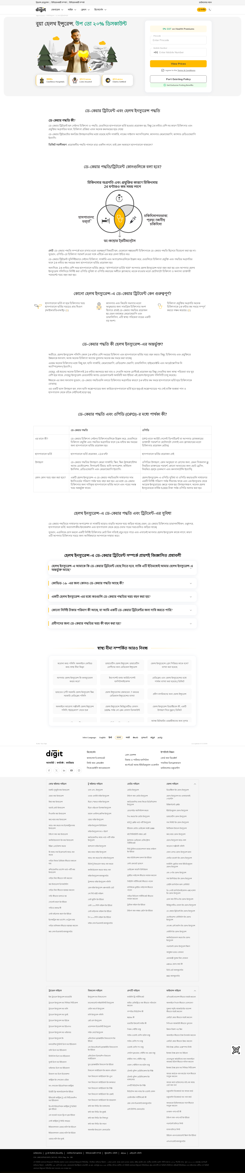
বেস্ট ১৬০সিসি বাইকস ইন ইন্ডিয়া (100, 905)
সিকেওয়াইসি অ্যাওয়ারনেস (98, 768)
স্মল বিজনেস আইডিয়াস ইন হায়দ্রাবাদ (102, 1100)
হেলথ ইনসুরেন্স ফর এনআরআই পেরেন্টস (178, 797)
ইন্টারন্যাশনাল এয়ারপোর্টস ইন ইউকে (62, 1133)
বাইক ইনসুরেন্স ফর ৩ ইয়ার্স (98, 831)
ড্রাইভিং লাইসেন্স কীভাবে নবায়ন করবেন (141, 875)
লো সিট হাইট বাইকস (95, 893)
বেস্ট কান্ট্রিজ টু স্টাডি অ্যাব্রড (59, 1121)
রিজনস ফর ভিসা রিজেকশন (59, 1074)
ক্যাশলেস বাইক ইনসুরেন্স (97, 846)
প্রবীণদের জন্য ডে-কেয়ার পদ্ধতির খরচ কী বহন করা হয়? (121, 623)
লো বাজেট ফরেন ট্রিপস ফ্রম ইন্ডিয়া (62, 1115)
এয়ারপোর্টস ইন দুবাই (56, 1139)
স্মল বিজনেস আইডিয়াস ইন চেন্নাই (100, 1094)
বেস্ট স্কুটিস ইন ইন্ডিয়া (96, 899)
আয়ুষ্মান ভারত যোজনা (175, 952)
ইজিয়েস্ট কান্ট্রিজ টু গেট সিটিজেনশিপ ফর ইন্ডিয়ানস (63, 1099)
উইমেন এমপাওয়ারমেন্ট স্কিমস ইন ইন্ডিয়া (181, 1135)
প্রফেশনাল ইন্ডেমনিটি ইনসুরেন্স (99, 1026)
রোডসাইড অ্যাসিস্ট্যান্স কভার (137, 810)
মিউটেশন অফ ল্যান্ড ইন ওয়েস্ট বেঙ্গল (141, 1091)
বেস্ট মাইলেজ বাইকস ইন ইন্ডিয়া (99, 911)
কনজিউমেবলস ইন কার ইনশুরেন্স (61, 840)
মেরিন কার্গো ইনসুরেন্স (96, 1008)
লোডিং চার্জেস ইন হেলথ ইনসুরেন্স (179, 858)
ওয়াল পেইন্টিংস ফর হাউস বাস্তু (138, 1065)
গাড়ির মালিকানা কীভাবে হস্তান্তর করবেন (63, 925)
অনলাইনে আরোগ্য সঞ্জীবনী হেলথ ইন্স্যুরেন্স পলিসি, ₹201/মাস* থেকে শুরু (75, 708)
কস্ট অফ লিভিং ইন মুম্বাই (97, 1112)
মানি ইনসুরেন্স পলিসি (95, 1014)
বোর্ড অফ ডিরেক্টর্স (169, 758)
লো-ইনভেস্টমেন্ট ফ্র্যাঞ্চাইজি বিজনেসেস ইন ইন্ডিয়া (103, 1048)
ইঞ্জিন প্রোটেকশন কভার (57, 846)
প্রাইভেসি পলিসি (136, 1153)
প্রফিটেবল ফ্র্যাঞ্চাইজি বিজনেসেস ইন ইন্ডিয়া (101, 1039)
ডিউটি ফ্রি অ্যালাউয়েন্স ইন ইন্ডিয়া (61, 1091)
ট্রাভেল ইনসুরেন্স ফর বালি (58, 1008)
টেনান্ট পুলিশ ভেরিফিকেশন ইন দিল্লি (140, 1071)
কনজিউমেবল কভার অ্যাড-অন (99, 870)
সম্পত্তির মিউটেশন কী (135, 1011)
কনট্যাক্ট (60, 763)
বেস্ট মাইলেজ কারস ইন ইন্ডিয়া (60, 914)
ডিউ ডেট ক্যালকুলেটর (174, 970)
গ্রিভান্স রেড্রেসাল (42, 2)
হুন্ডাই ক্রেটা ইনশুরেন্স (57, 807)
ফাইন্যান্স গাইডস (173, 990)
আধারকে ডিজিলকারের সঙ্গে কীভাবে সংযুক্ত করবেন (180, 1104)
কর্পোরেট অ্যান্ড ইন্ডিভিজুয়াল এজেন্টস (142, 764)
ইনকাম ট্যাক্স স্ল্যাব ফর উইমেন (177, 1053)
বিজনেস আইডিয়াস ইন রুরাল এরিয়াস (102, 1070)
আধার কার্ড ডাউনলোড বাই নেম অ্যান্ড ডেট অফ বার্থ (180, 1083)
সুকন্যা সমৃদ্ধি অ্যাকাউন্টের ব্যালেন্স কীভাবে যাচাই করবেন (178, 1010)
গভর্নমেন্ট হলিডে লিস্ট (174, 1123)
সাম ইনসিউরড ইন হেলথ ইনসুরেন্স (179, 878)
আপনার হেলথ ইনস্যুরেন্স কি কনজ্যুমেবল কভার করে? (75, 679)
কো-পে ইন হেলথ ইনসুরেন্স (176, 872)
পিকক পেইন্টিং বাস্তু (134, 1029)
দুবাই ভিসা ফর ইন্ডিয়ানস (57, 1062)
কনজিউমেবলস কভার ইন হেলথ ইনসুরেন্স (178, 938)
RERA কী (130, 1017)
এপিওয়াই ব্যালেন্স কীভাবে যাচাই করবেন (181, 997)
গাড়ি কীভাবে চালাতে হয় (58, 896)
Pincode (157, 36)
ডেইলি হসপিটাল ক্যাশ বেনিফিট (177, 884)
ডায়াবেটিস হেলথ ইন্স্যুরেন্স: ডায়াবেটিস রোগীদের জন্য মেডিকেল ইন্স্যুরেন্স (122, 665)
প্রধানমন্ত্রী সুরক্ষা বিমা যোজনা (177, 958)
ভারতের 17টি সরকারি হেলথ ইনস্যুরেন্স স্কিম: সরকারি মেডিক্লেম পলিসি (74, 694)
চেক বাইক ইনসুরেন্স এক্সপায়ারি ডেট (101, 887)
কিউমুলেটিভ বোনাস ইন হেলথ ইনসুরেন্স (181, 905)
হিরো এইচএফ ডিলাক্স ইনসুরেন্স (99, 807)
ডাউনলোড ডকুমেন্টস (170, 768)
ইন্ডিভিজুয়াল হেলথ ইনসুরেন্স (177, 810)
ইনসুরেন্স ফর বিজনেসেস (97, 997)
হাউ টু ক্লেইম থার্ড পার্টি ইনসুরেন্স (139, 822)
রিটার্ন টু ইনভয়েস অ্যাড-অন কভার (100, 864)
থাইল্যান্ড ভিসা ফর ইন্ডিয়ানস (59, 1068)
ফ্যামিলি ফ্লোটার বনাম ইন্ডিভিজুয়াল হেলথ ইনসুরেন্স (179, 865)
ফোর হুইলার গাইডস (57, 783)
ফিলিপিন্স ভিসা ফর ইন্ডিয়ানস (59, 1056)
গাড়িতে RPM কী (55, 908)
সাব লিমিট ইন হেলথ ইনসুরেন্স (177, 822)
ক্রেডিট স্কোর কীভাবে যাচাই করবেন (179, 1017)
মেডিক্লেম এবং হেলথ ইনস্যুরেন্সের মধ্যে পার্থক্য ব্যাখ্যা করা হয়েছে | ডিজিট (169, 679)
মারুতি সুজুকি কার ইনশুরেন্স (59, 790)
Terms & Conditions (186, 70)
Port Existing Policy (178, 79)
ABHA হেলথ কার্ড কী (174, 964)
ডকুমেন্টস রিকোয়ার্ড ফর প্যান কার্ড (178, 1097)
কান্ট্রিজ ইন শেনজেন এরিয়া (59, 1080)
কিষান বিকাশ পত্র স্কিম (174, 1029)
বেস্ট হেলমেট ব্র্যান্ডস (135, 863)
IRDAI (123, 1153)
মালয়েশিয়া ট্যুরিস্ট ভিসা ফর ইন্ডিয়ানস (62, 1044)
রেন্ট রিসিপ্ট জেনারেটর (136, 1109)
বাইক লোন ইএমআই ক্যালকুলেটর (100, 923)
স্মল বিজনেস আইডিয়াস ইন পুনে (100, 1076)
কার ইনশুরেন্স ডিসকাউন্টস (58, 884)
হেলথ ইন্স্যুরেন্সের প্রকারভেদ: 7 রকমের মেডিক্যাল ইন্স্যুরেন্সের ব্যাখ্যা (122, 694)
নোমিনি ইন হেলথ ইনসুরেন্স (176, 931)
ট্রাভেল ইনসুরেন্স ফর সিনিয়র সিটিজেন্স (63, 1003)
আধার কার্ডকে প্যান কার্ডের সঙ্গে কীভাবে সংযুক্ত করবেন (181, 1075)
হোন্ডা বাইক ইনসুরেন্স (95, 819)
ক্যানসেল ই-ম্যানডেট (96, 758)
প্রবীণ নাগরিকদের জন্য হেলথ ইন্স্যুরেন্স (169, 694)
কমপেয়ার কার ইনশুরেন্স (57, 819)
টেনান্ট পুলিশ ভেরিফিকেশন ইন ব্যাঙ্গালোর (138, 1078)
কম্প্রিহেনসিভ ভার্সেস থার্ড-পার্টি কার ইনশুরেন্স (62, 870)
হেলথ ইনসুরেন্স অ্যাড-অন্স (176, 840)
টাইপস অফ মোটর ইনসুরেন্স (137, 796)
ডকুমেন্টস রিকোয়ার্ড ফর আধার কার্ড (179, 1091)
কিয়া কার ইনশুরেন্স (56, 802)
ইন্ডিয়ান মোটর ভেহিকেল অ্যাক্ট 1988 (140, 828)
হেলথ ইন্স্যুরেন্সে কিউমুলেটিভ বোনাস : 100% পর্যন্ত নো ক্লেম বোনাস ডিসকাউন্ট (122, 708)
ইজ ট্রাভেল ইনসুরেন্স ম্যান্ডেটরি (60, 997)
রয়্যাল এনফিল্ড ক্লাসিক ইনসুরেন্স (99, 813)
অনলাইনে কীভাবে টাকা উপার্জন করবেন (181, 1035)
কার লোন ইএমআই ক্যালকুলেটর (60, 931)
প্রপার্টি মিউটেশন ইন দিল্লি (136, 1085)
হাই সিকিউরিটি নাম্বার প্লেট (136, 834)
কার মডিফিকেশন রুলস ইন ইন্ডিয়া (139, 857)
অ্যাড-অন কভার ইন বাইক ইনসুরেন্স (101, 858)
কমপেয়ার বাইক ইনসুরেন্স (97, 852)
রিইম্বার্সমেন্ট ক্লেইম (173, 804)
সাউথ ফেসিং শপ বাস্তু (135, 1041)
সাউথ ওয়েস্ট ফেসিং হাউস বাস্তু (138, 1035)
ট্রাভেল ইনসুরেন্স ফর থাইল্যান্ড (60, 1032)
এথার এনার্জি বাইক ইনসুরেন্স (98, 796)
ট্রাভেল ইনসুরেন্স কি (56, 1038)
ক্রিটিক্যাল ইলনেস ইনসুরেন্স (176, 828)
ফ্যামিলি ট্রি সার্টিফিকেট (135, 997)
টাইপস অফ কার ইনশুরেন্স (58, 834)
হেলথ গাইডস (172, 783)
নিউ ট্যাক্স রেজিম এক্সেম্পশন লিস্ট (178, 1047)
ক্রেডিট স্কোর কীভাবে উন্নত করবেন (179, 1041)
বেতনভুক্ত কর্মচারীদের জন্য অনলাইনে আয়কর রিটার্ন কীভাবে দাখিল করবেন (180, 1060)
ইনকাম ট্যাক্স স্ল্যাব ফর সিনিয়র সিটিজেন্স (181, 1067)
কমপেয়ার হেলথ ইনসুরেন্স (175, 834)
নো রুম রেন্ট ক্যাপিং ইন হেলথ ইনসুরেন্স (180, 925)
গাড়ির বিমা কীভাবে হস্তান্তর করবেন (61, 890)
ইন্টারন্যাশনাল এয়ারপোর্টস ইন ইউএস (62, 1127)
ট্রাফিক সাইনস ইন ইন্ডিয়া (136, 905)
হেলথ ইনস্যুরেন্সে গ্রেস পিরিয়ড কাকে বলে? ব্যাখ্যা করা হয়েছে (169, 665)
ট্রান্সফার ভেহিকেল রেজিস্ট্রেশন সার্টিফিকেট (138, 841)
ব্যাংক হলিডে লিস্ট (173, 1129)
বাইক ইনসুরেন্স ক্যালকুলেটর (98, 876)
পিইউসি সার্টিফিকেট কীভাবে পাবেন (140, 881)
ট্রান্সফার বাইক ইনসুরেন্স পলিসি (99, 881)
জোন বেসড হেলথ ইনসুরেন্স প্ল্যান (178, 852)
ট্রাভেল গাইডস (55, 990)
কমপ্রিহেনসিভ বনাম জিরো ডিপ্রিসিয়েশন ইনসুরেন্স (142, 803)
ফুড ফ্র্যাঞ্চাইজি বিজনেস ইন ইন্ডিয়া (100, 1064)
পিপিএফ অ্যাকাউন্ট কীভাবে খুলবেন (179, 1023)
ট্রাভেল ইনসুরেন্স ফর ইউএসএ (60, 1026)
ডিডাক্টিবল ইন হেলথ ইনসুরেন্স (177, 790)
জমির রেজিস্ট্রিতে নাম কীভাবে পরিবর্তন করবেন (141, 1004)
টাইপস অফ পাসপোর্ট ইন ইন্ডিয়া (177, 1117)
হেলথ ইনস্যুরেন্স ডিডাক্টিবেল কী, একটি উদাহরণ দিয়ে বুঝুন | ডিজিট (169, 708)
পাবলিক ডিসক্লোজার (74, 1153)
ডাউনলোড (37, 1153)
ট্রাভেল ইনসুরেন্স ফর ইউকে (59, 1020)
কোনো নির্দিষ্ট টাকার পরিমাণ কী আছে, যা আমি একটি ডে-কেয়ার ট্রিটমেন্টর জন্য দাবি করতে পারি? (121, 610)
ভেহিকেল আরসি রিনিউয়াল (137, 869)
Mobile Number (160, 48)
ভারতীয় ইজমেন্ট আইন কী (136, 1023)
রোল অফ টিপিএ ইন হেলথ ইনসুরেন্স (179, 899)
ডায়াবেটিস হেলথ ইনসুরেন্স (176, 816)
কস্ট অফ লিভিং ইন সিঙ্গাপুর (98, 1118)
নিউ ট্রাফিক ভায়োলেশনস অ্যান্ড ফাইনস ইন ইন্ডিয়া (141, 850)
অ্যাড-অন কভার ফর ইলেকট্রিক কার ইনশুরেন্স (62, 826)
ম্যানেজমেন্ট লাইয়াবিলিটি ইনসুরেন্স (101, 1003)
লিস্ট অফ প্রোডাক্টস (95, 763)
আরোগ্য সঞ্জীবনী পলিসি (175, 846)
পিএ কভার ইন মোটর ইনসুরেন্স (138, 816)
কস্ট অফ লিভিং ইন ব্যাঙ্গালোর (99, 1106)
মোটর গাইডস (133, 783)
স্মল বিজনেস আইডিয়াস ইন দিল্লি (100, 1088)
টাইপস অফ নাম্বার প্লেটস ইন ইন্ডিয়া (140, 910)
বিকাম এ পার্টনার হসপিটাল (137, 759)
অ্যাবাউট (50, 763)
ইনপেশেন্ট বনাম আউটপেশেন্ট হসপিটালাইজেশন (122, 679)
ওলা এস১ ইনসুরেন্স (95, 790)
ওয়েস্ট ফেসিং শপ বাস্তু (135, 1047)
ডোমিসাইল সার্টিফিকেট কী (136, 1097)
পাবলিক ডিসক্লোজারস (171, 763)
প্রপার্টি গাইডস (133, 990)
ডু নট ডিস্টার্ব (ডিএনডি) (54, 1153)
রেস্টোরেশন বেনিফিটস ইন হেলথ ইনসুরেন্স (178, 918)
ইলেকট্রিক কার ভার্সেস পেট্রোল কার (62, 920)
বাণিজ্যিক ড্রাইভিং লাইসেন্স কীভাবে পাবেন (140, 888)
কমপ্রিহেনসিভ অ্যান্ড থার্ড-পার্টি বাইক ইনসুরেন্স (101, 838)
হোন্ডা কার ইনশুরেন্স (56, 796)
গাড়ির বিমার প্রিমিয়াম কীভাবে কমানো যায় (62, 862)
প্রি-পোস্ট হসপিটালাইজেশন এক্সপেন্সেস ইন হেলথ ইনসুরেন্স (181, 891)
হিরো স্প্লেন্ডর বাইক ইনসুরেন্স (98, 802)
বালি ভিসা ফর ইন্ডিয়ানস (57, 1050)
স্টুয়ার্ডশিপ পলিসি (111, 1153)
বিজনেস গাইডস (95, 990)
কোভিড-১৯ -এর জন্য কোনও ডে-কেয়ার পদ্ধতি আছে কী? (121, 583)
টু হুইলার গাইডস (95, 783)
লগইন (203, 9)
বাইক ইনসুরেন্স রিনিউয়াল (97, 825)
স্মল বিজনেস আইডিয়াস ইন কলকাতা (101, 1082)
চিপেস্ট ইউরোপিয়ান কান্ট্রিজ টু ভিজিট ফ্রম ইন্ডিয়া (63, 1107)
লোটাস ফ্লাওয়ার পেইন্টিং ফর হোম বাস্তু (141, 1053)
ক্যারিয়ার (70, 763)
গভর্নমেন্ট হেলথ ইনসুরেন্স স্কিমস (178, 946)
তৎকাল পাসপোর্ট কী (173, 1111)
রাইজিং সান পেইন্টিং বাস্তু (136, 1059)
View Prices (178, 63)
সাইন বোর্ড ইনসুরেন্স (95, 1032)
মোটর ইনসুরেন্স (133, 790)
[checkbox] (162, 70)
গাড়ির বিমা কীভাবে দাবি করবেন (60, 878)
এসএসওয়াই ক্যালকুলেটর (175, 1141)
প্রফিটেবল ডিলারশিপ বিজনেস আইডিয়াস (99, 1057)
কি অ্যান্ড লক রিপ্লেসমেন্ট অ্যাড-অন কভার (61, 853)
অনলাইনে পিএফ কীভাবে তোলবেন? (179, 1003)
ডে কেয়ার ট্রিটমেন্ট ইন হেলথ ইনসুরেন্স (180, 911)
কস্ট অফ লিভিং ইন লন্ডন (97, 1124)
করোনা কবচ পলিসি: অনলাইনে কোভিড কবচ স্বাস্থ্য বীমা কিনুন (75, 665)
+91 (155, 52)
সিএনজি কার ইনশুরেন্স (57, 813)
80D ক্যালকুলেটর (173, 976)
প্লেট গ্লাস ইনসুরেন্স (95, 1020)
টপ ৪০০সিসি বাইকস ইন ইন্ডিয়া (99, 917)
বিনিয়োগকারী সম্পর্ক (58, 2)
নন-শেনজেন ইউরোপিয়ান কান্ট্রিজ (61, 1086)
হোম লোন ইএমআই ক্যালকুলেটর (139, 1103)
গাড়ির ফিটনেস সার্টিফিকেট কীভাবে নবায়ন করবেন (140, 897)
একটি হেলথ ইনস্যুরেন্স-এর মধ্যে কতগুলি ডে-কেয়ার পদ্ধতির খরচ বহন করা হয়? (121, 597)
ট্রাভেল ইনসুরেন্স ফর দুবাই (58, 1014)
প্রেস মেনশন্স (130, 754)
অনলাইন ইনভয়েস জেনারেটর (99, 1130)
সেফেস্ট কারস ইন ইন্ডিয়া (58, 902)
